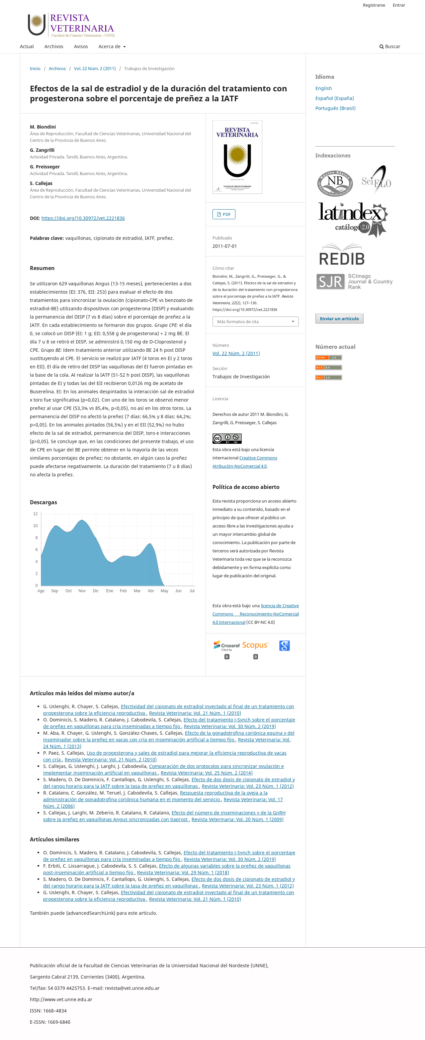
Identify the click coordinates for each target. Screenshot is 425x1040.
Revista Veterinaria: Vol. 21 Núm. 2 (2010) (111, 759)
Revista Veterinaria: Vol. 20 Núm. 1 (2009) (238, 819)
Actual (27, 46)
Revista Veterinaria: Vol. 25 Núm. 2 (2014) (207, 773)
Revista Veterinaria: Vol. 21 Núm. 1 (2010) (195, 713)
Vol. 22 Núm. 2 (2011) (95, 68)
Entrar (399, 5)
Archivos (53, 46)
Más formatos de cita (238, 322)
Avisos (81, 46)
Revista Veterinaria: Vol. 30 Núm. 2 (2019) (230, 726)
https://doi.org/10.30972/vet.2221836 (83, 218)
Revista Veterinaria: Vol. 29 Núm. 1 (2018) (183, 872)
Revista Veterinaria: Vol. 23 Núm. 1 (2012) (248, 786)
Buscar (390, 46)
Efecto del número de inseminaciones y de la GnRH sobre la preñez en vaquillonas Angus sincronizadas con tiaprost (164, 815)
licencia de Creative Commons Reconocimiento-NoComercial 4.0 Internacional (255, 614)
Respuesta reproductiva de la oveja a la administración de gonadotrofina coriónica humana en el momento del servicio (155, 796)
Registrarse (374, 5)
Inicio (35, 68)
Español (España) (334, 98)
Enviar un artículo (339, 319)
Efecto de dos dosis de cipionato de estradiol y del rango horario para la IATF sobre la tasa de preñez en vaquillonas (169, 782)
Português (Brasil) (335, 108)
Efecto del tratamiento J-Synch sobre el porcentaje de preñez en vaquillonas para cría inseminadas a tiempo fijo (169, 722)
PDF (226, 214)
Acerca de (110, 46)
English (323, 88)
